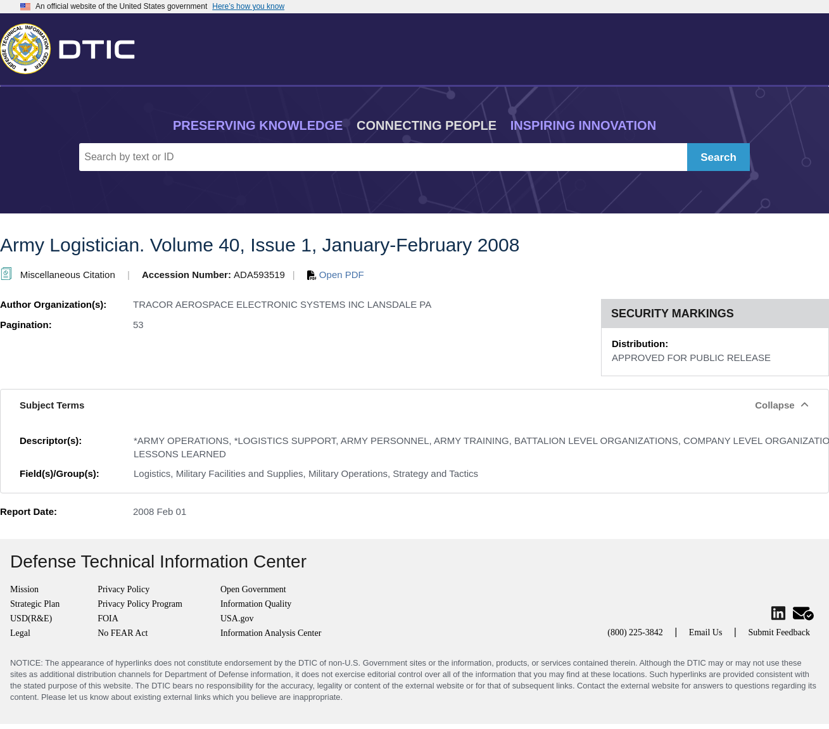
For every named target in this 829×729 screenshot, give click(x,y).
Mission (24, 589)
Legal (20, 633)
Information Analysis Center (270, 633)
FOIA (108, 618)
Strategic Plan (35, 604)
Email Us (706, 632)
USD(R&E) (31, 618)
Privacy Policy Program (140, 604)
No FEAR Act (123, 633)
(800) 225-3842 (635, 632)
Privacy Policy (123, 589)
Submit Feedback (779, 632)
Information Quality (255, 604)
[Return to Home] (73, 46)
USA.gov (237, 618)
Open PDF (335, 274)
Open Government (253, 589)
